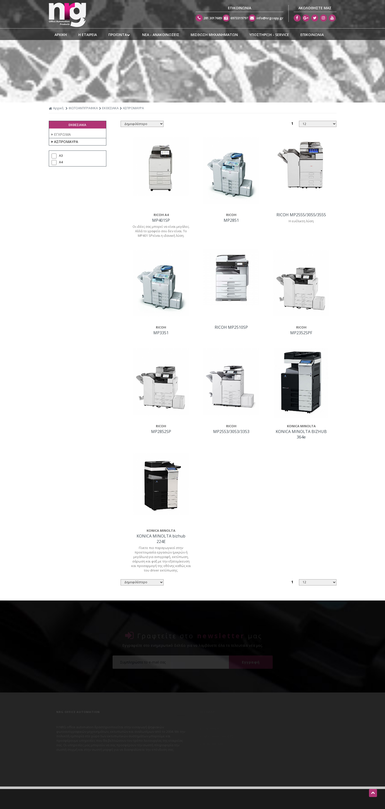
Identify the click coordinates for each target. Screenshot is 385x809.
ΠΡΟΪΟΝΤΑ (119, 35)
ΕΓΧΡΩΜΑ (61, 134)
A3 (61, 156)
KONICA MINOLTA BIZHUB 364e (301, 434)
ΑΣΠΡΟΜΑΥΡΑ (65, 141)
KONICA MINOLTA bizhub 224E (161, 538)
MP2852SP (161, 431)
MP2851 (231, 220)
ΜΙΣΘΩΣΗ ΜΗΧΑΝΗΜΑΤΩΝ (214, 34)
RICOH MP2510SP (231, 327)
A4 (61, 162)
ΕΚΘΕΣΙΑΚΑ (110, 108)
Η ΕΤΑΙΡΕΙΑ (87, 34)
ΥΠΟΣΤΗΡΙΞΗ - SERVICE (269, 34)
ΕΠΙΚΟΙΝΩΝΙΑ (312, 34)
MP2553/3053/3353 (231, 431)
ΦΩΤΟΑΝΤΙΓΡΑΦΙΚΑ (83, 108)
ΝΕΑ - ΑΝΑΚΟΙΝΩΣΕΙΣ (160, 34)
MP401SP (161, 220)
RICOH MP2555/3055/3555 (301, 215)
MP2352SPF (301, 333)
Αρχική (56, 108)
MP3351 (161, 333)
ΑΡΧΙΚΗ (61, 34)
